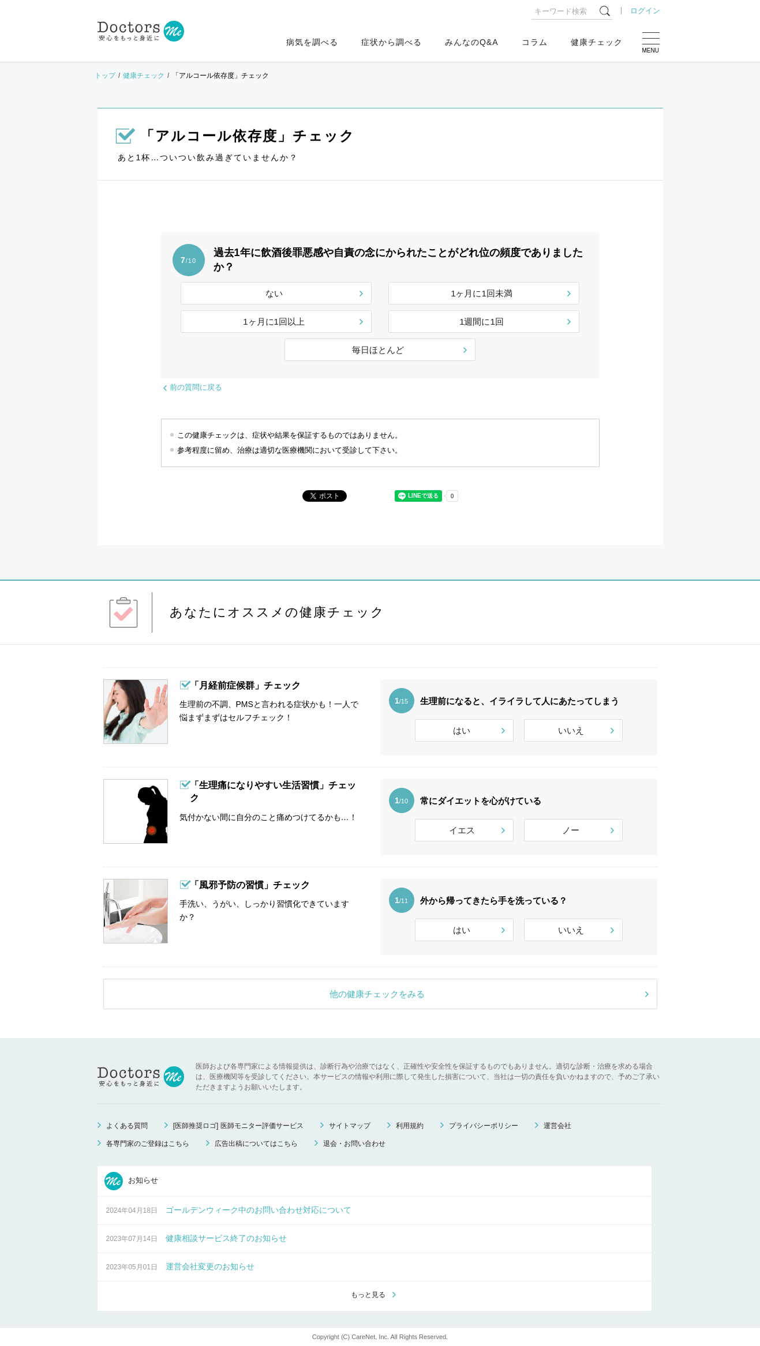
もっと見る (368, 1295)
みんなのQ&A (472, 42)
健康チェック (597, 42)
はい (461, 730)
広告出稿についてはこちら (256, 1144)
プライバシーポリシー (483, 1126)
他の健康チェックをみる (377, 994)
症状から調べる (391, 42)
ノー (570, 830)
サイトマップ (349, 1126)
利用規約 (410, 1126)
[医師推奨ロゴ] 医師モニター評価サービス (238, 1126)
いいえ (571, 730)
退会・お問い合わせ (354, 1144)
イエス (462, 830)
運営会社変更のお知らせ (210, 1266)
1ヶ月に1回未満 (481, 293)
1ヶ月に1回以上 (274, 321)
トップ (105, 76)
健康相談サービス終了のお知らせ (226, 1238)
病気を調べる (312, 42)
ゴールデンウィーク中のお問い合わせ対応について (258, 1210)
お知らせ (131, 1181)
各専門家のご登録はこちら (147, 1144)
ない (274, 293)
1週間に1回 (481, 321)
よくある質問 (127, 1126)
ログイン (645, 10)
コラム (535, 42)
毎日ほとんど (378, 350)
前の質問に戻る (196, 387)
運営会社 (557, 1126)
